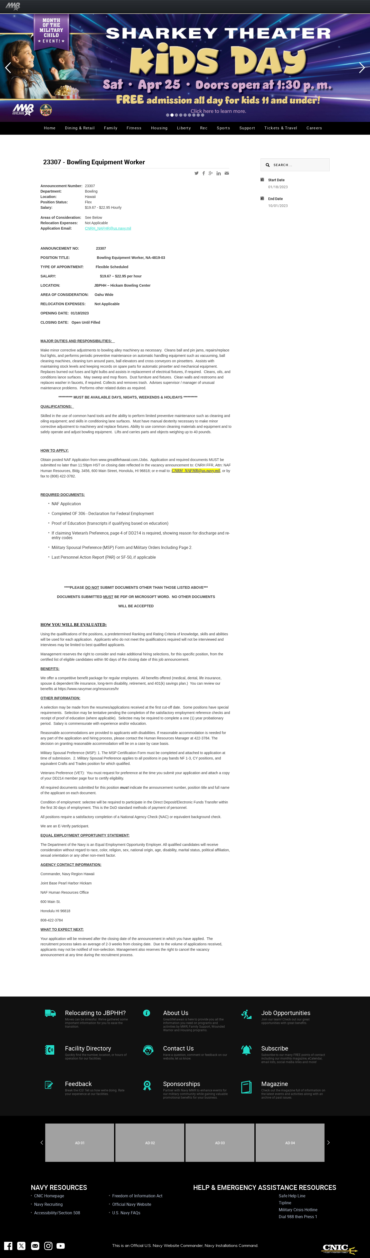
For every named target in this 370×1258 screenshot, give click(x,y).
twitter (197, 173)
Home (50, 127)
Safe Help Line (292, 1196)
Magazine (274, 1084)
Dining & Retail (80, 127)
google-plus (211, 173)
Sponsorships (181, 1084)
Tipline (285, 1203)
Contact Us (178, 1048)
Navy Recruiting (48, 1204)
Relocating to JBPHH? (95, 1013)
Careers (314, 127)
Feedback (78, 1084)
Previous (42, 1143)
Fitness (134, 127)
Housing (159, 127)
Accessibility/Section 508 (57, 1213)
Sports (223, 127)
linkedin (219, 173)
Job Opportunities (285, 1013)
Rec (204, 127)
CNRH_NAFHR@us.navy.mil (108, 228)
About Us (175, 1013)
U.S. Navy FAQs (126, 1213)
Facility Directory (88, 1048)
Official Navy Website (131, 1204)
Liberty (184, 127)
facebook (203, 173)
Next (328, 1143)
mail (227, 173)
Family (110, 127)
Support (247, 127)
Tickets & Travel (280, 127)
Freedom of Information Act (137, 1196)
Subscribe (274, 1048)
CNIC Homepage (49, 1196)
